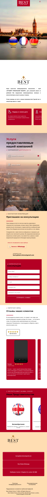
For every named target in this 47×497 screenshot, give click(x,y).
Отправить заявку (23, 297)
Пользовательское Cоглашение (32, 484)
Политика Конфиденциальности (15, 484)
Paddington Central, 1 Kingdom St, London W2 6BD (23, 472)
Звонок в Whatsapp (17, 246)
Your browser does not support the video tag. (21, 351)
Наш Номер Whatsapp (23, 464)
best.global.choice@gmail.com (23, 255)
